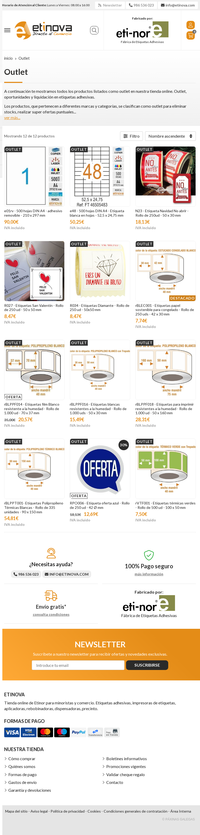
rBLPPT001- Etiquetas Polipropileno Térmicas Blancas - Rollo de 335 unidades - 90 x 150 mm (33, 507)
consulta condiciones (51, 614)
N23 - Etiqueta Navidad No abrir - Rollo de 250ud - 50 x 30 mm (162, 213)
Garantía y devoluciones (29, 790)
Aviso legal (39, 811)
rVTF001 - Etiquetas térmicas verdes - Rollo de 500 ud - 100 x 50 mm (165, 505)
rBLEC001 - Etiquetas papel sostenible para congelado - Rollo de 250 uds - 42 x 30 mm (164, 309)
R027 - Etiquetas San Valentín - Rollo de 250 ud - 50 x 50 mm (34, 307)
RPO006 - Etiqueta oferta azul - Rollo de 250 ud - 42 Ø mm (100, 505)
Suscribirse (147, 664)
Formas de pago (22, 774)
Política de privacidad (68, 811)
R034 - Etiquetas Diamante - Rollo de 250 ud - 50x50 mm (99, 307)
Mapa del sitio (16, 811)
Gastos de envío (22, 782)
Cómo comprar (21, 758)
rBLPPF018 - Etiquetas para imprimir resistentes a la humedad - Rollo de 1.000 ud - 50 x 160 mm (164, 408)
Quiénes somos (21, 766)
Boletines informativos (126, 758)
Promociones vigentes (126, 766)
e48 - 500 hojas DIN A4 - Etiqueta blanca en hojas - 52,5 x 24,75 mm (97, 213)
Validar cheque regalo (125, 774)
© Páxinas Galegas (178, 819)
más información (149, 574)
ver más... (12, 117)
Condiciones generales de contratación (135, 811)
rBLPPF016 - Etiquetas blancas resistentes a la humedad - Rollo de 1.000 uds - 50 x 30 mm (98, 408)
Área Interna (180, 811)
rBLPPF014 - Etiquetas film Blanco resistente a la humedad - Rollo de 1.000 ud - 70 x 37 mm (31, 408)
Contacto (114, 782)
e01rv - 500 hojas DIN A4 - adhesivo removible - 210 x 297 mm (33, 213)
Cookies (94, 811)
